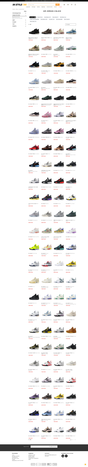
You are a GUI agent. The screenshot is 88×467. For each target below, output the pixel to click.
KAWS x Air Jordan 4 (58, 221)
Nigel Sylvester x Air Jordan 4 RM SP (46, 104)
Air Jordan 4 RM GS (71, 70)
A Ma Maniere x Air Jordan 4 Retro (71, 121)
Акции (29, 459)
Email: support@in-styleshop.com (50, 454)
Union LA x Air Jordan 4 (33, 204)
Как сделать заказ (15, 458)
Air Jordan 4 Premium (71, 336)
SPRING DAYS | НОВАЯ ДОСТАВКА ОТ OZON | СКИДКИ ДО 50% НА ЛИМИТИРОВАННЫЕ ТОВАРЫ (44, 0)
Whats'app (47, 456)
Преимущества (15, 457)
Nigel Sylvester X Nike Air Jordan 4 (33, 38)
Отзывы (13, 459)
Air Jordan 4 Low (46, 320)
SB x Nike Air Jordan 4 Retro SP (59, 38)
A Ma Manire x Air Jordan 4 (45, 171)
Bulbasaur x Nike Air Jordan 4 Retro (33, 55)
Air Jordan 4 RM (46, 54)
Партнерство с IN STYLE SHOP (17, 460)
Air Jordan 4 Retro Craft (44, 353)
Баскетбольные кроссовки (18, 18)
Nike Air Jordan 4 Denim (69, 38)
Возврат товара (31, 456)
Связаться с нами (31, 454)
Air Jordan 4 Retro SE (46, 137)
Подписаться (53, 446)
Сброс (25, 11)
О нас (13, 454)
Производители (31, 457)
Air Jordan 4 (32, 70)
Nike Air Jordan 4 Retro (46, 38)
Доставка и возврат (15, 456)
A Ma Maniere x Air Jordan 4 (33, 187)
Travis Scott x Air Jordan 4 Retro (46, 420)
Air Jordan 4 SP (44, 121)
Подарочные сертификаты (33, 458)
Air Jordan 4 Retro (57, 55)
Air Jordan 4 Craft (34, 352)
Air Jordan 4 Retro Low (69, 370)
